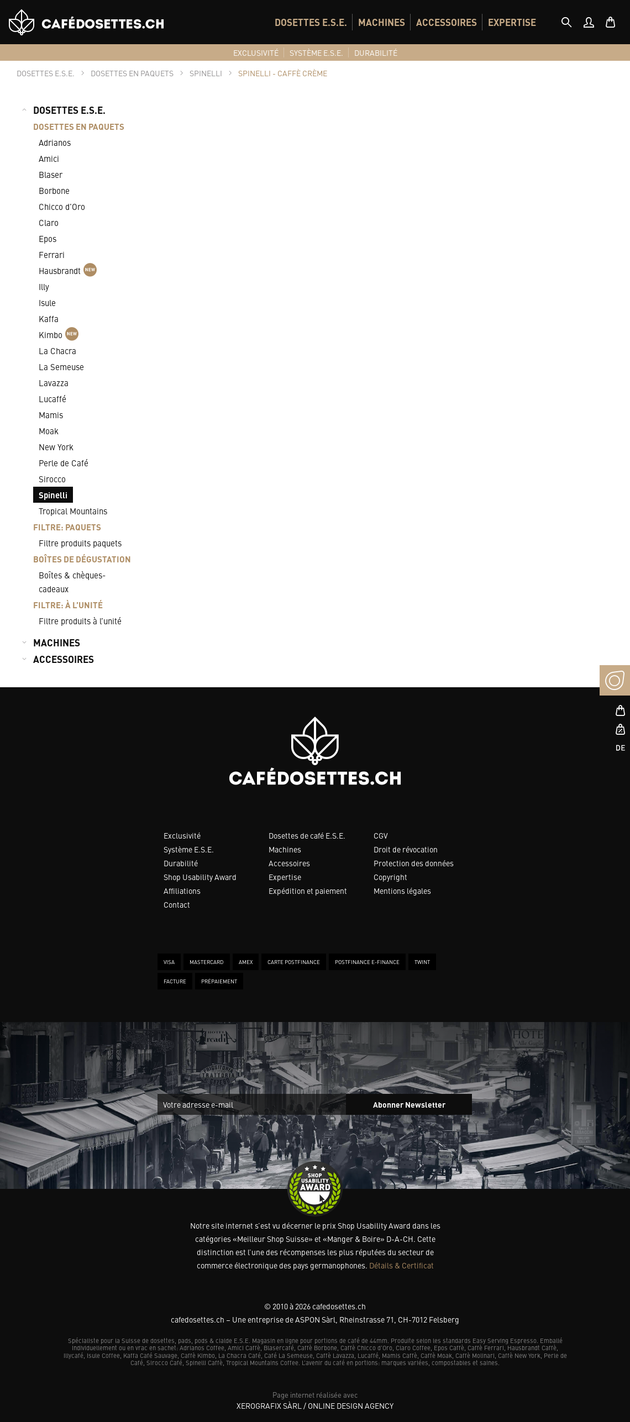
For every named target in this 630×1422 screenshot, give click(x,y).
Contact (177, 904)
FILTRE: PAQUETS (67, 527)
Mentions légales (402, 890)
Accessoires (289, 862)
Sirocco (52, 478)
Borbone (54, 190)
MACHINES (381, 22)
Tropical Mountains (73, 511)
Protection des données (414, 862)
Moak (49, 430)
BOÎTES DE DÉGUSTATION (82, 559)
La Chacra (57, 350)
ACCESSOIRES (446, 22)
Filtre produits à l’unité (80, 620)
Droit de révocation (406, 849)
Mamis (51, 414)
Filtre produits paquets (80, 543)
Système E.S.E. (189, 849)
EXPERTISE (512, 22)
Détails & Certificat (401, 1265)
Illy (44, 286)
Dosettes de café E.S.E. (307, 835)
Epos (47, 238)
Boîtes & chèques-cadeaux (72, 581)
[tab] (566, 22)
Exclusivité (182, 835)
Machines (285, 849)
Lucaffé (52, 398)
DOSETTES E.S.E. (311, 22)
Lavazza (54, 382)
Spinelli (53, 495)
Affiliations (182, 890)
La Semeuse (61, 366)
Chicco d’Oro (62, 206)
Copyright (390, 876)
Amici (49, 158)
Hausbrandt (68, 270)
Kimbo (58, 334)
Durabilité (181, 862)
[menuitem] (311, 22)
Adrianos (55, 142)
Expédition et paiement (308, 890)
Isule (47, 302)
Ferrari (52, 254)
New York (56, 446)
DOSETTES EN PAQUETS (78, 126)
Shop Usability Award (200, 876)
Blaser (50, 174)
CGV (381, 835)
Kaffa (49, 318)
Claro (49, 222)
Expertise (285, 876)
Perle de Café (63, 462)
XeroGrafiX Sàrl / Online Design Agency (315, 1405)
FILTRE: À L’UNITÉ (68, 604)
